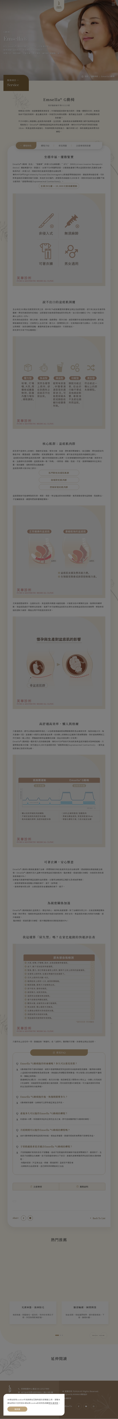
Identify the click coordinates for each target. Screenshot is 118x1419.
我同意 (18, 1409)
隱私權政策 (53, 1403)
